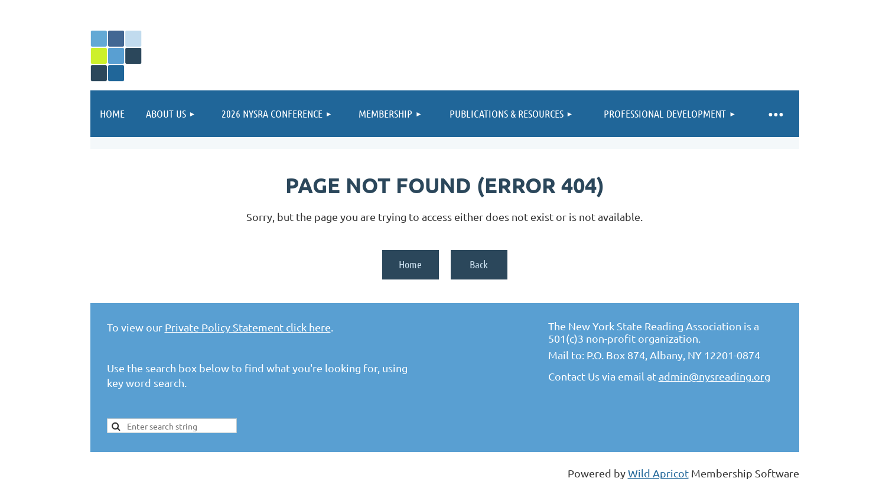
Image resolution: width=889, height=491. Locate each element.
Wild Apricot (658, 473)
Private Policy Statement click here (248, 327)
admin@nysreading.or (711, 376)
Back (479, 264)
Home (410, 264)
